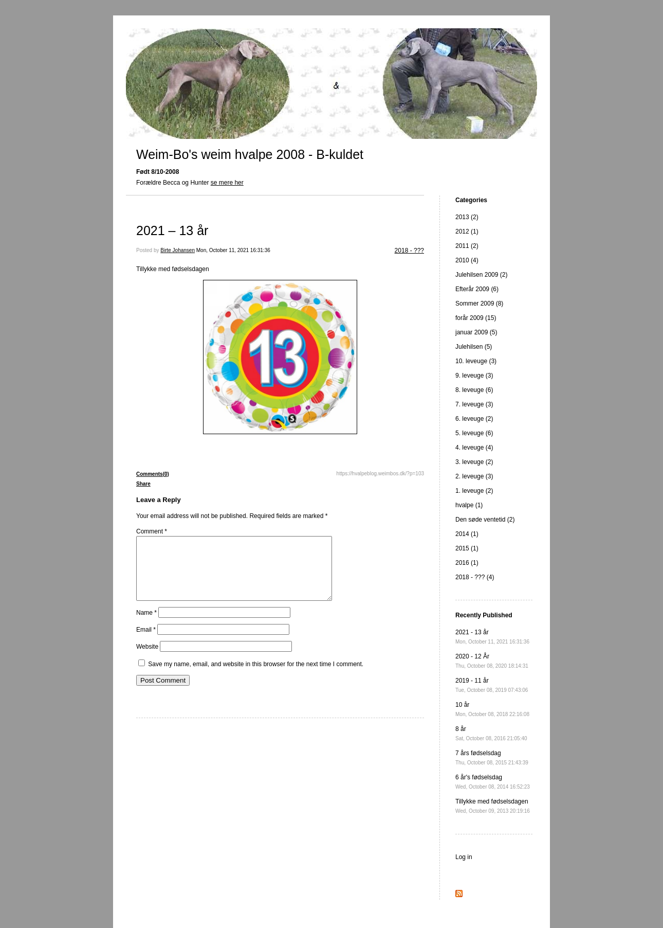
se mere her (227, 182)
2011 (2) (466, 245)
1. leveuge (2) (474, 490)
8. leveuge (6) (474, 390)
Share (143, 484)
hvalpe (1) (469, 505)
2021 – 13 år (172, 230)
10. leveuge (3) (475, 361)
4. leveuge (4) (474, 447)
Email (146, 642)
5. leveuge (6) (474, 433)
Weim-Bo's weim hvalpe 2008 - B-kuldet (249, 154)
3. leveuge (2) (474, 462)
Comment (151, 531)
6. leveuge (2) (474, 418)
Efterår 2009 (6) (477, 289)
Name (146, 625)
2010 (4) (466, 260)
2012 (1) (466, 231)
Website (147, 659)
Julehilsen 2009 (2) (481, 274)
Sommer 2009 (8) (479, 303)
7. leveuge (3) (474, 404)
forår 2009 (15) (475, 318)
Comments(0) (152, 474)
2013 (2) (466, 217)
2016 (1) (466, 562)
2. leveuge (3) (474, 476)
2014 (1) (466, 534)
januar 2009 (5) (476, 332)
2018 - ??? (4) (474, 577)
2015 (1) (466, 548)
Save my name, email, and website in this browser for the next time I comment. (255, 676)
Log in (463, 857)
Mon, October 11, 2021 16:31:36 (233, 250)
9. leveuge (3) (474, 375)
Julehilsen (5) (473, 346)
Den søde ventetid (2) (484, 519)
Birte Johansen (177, 250)
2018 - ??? (409, 250)
